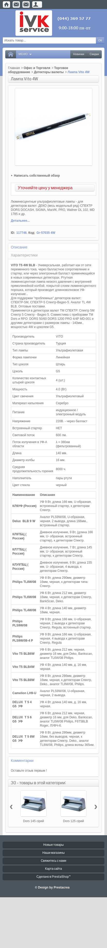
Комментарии (22, 760)
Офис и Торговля (37, 68)
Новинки (78, 54)
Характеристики (24, 255)
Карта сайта (53, 869)
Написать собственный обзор (37, 175)
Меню (25, 54)
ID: (13, 233)
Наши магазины (53, 853)
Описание (19, 247)
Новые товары (53, 845)
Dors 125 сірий (73, 821)
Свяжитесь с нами (53, 861)
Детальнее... (20, 220)
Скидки (94, 54)
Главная (14, 68)
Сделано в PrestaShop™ (53, 877)
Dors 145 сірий (33, 821)
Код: (31, 233)
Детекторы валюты (49, 72)
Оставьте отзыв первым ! (29, 770)
